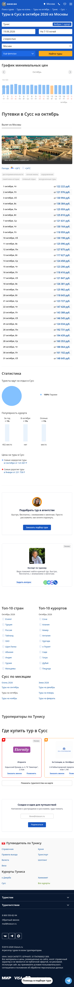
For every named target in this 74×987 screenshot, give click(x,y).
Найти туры (55, 53)
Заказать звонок (14, 773)
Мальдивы (10, 668)
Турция (8, 624)
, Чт (9, 186)
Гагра (45, 657)
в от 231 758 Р (14, 472)
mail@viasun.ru (9, 923)
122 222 (63, 186)
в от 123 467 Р (15, 463)
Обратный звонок (10, 920)
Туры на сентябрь (10, 687)
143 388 (63, 312)
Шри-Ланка (10, 646)
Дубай (45, 663)
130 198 (63, 238)
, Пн (10, 209)
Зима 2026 (44, 682)
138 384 (63, 203)
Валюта (5, 860)
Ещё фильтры (9, 53)
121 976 (63, 192)
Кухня (41, 849)
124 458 (63, 261)
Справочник (8, 849)
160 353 (63, 341)
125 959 (63, 209)
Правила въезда (9, 854)
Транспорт (43, 854)
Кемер (45, 630)
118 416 (63, 272)
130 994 (63, 197)
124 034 (63, 324)
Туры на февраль (47, 698)
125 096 (63, 243)
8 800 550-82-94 (9, 915)
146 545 (63, 318)
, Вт (9, 215)
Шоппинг (42, 860)
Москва (51, 3)
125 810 (63, 215)
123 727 (63, 301)
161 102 (63, 352)
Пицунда (46, 668)
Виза (4, 865)
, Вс (9, 203)
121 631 (63, 220)
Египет (8, 619)
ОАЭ (7, 641)
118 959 (63, 232)
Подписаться (37, 824)
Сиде (44, 652)
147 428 (63, 306)
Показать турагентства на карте (37, 783)
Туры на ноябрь (9, 698)
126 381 (63, 283)
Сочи (44, 619)
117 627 (63, 255)
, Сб (10, 197)
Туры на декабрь (47, 687)
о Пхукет (46, 646)
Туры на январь (46, 692)
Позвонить (31, 773)
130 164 (63, 226)
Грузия (8, 663)
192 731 (63, 329)
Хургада (46, 641)
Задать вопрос (23, 582)
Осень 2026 (7, 682)
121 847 (63, 278)
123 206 (63, 266)
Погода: (16, 168)
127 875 (63, 249)
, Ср (10, 220)
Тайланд (9, 635)
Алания (46, 624)
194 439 (63, 335)
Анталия (46, 635)
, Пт (10, 192)
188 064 (63, 346)
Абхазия (9, 652)
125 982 (63, 289)
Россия (8, 630)
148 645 (63, 358)
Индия (8, 657)
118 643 (63, 295)
